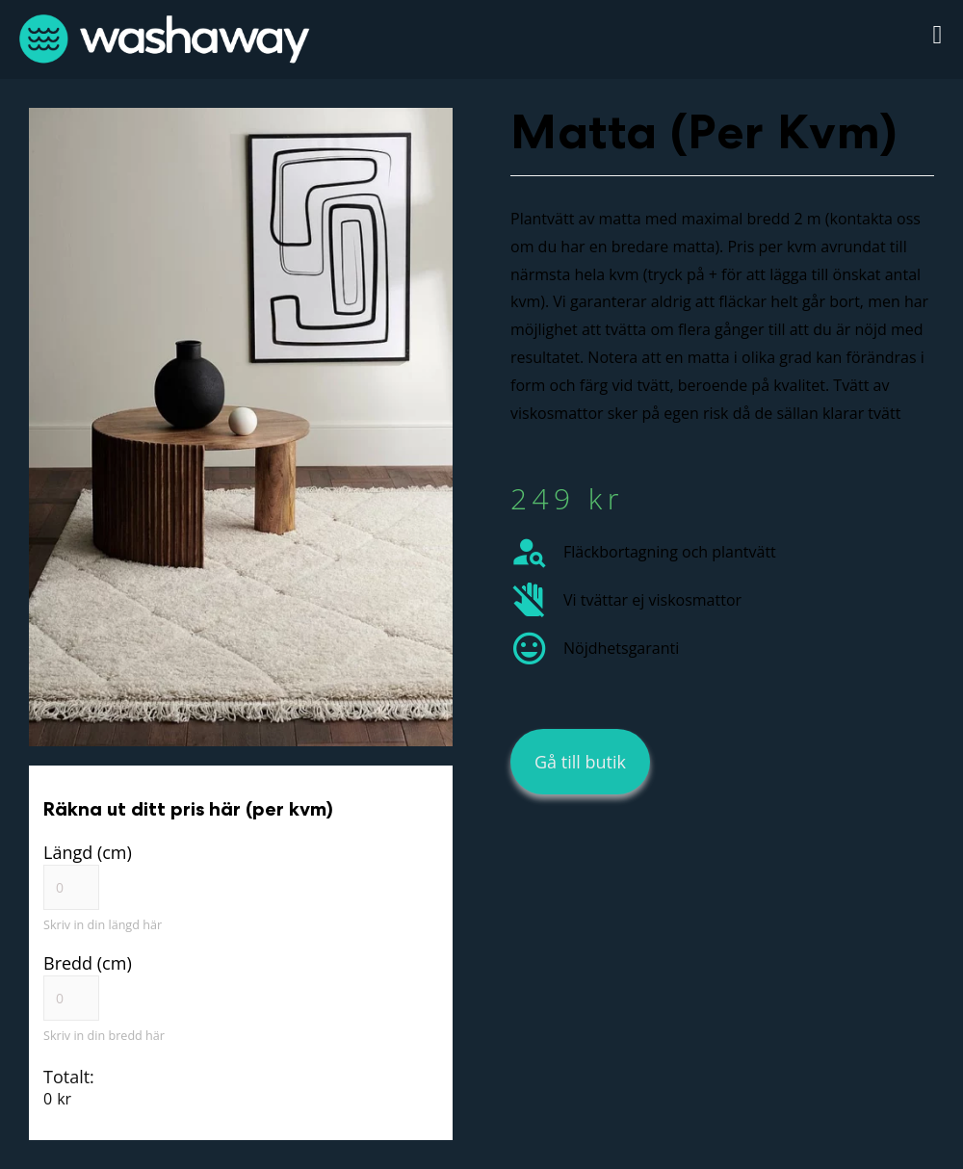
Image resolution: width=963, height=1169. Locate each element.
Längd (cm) (87, 852)
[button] (937, 35)
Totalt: (68, 1077)
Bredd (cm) (87, 963)
